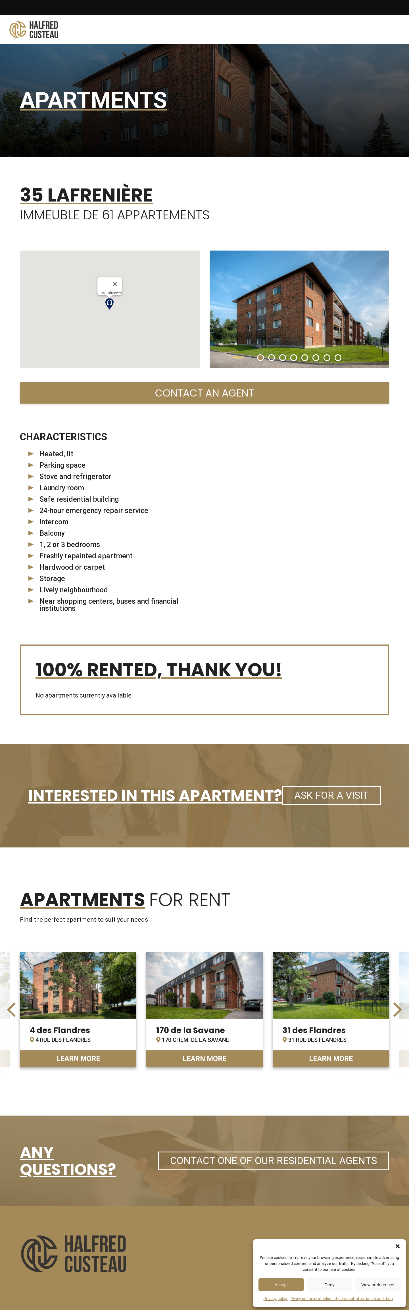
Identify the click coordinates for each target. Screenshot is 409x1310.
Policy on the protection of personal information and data (342, 1298)
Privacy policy (276, 1298)
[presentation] (11, 1010)
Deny (329, 1284)
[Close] (115, 284)
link (78, 1009)
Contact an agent (204, 393)
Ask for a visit (331, 795)
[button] (397, 1246)
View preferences (377, 1284)
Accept (281, 1284)
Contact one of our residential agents (273, 1161)
